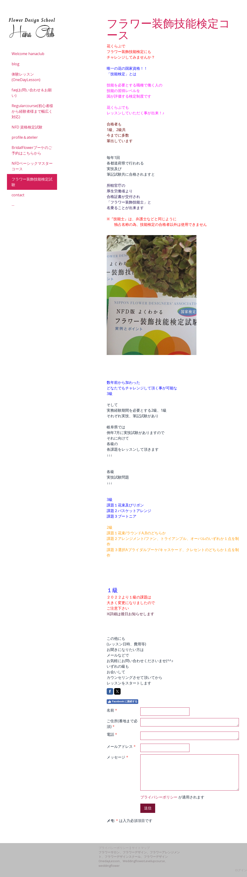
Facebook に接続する (122, 701)
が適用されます (172, 797)
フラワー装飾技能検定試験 (32, 182)
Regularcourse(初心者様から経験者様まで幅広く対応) (32, 111)
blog (15, 63)
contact (18, 194)
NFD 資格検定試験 (27, 127)
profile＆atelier (25, 137)
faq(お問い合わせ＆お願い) (32, 92)
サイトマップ (141, 848)
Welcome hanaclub (28, 53)
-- (13, 205)
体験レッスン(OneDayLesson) (26, 77)
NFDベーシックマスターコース (32, 166)
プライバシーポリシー (158, 797)
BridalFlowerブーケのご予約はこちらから (32, 150)
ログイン (241, 870)
